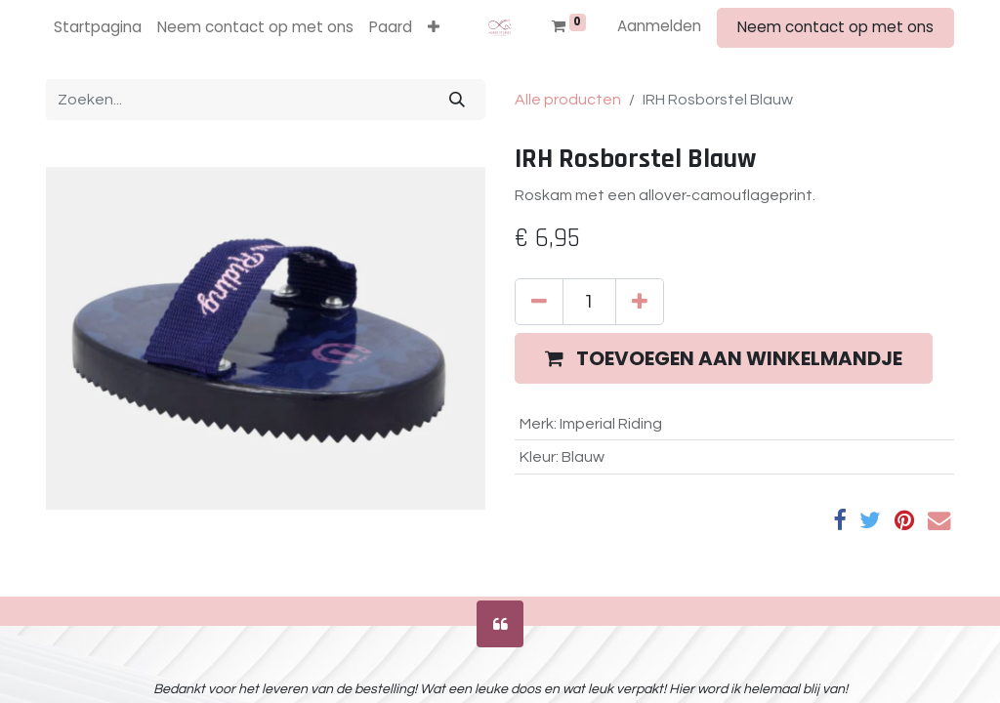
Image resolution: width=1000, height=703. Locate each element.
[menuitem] (97, 28)
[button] (433, 28)
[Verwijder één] (539, 301)
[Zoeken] (457, 99)
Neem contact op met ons (835, 27)
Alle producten (568, 99)
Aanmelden (659, 26)
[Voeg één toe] (639, 301)
